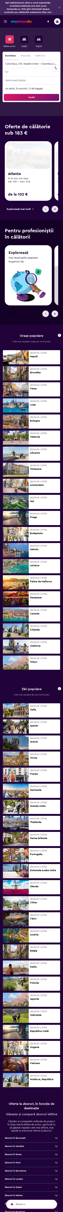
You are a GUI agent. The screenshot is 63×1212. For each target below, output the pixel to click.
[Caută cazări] (24, 39)
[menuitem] (9, 41)
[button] (59, 7)
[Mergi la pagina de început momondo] (21, 21)
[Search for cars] (39, 39)
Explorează (18, 253)
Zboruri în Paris (13, 1163)
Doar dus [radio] (25, 56)
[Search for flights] (9, 39)
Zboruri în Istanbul (14, 1146)
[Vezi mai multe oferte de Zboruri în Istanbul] (56, 1146)
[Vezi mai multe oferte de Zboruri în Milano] (56, 1195)
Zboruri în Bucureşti (15, 1138)
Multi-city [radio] (40, 56)
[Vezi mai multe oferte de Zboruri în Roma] (56, 1154)
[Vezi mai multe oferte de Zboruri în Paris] (56, 1163)
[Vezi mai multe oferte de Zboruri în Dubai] (56, 1187)
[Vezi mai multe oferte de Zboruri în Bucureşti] (56, 1138)
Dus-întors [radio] (10, 56)
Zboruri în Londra (14, 1179)
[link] (20, 209)
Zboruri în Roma (13, 1154)
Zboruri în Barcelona (15, 1171)
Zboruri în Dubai (13, 1187)
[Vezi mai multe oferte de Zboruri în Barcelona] (56, 1171)
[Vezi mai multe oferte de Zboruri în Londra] (56, 1179)
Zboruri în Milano (14, 1195)
